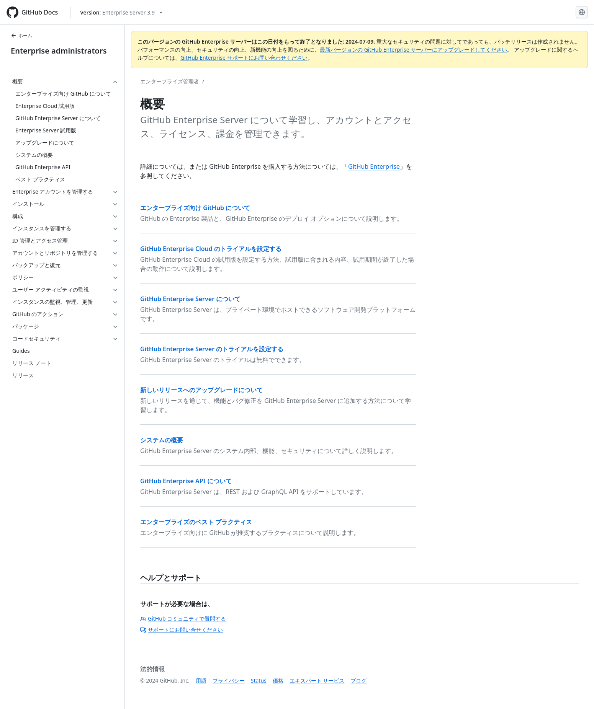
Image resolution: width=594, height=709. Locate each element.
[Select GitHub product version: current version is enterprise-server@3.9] (121, 12)
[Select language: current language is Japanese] (582, 12)
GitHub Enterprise (374, 166)
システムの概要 (161, 440)
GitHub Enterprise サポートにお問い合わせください (244, 57)
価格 (278, 680)
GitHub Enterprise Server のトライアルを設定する (211, 349)
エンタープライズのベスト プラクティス (196, 522)
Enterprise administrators (59, 51)
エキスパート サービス (317, 680)
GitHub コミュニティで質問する (183, 618)
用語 (201, 680)
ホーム (21, 35)
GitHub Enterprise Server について (190, 299)
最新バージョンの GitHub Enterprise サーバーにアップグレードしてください (413, 49)
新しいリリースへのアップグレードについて (201, 390)
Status (259, 680)
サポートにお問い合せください (181, 629)
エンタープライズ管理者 (169, 81)
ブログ (358, 680)
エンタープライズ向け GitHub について (195, 208)
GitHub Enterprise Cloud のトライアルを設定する (210, 248)
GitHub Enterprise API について (186, 481)
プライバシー (229, 680)
